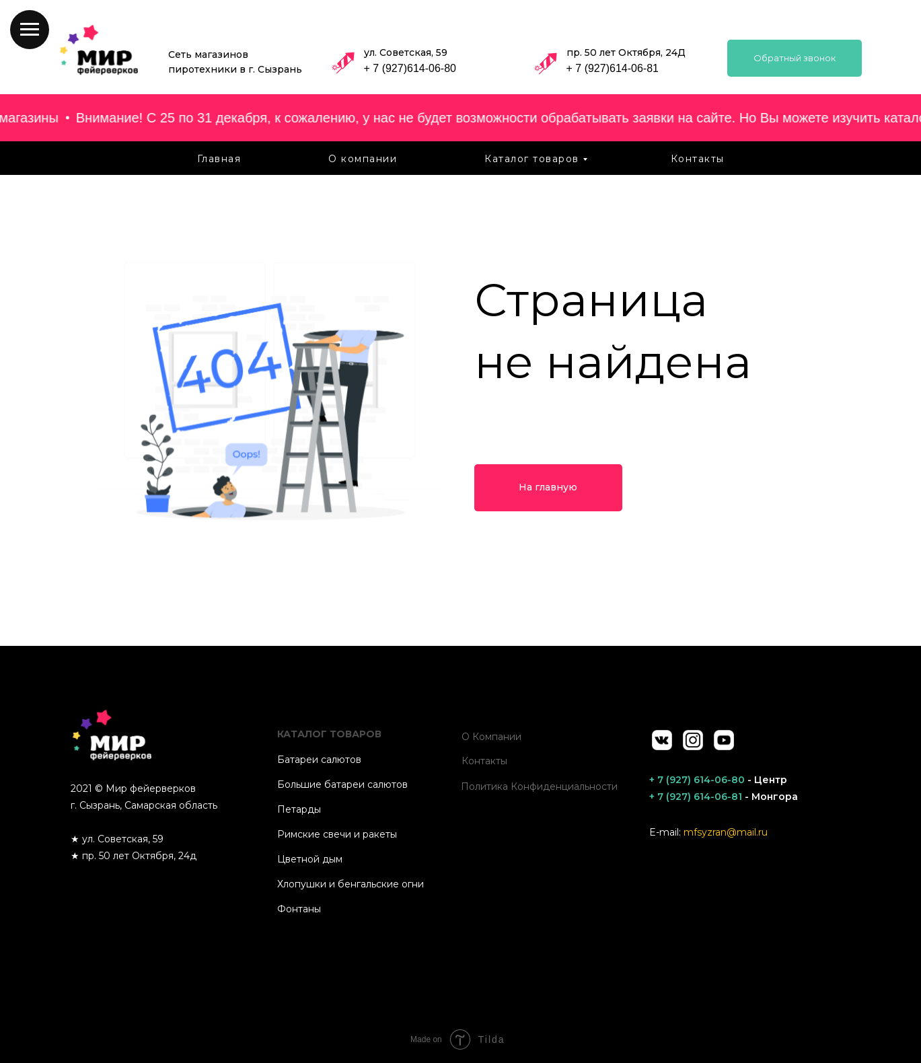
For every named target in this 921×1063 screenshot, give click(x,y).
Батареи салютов (319, 760)
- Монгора (723, 797)
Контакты (484, 761)
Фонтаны (299, 909)
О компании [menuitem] (362, 159)
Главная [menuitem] (219, 159)
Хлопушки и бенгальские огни (350, 884)
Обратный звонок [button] (794, 57)
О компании (491, 737)
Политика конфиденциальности (539, 786)
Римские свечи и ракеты (337, 834)
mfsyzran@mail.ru (726, 832)
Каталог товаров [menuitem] (531, 159)
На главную (548, 487)
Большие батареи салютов (342, 784)
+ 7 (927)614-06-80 (410, 68)
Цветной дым (309, 859)
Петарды (299, 809)
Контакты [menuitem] (698, 159)
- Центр (718, 780)
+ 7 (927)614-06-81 (612, 68)
